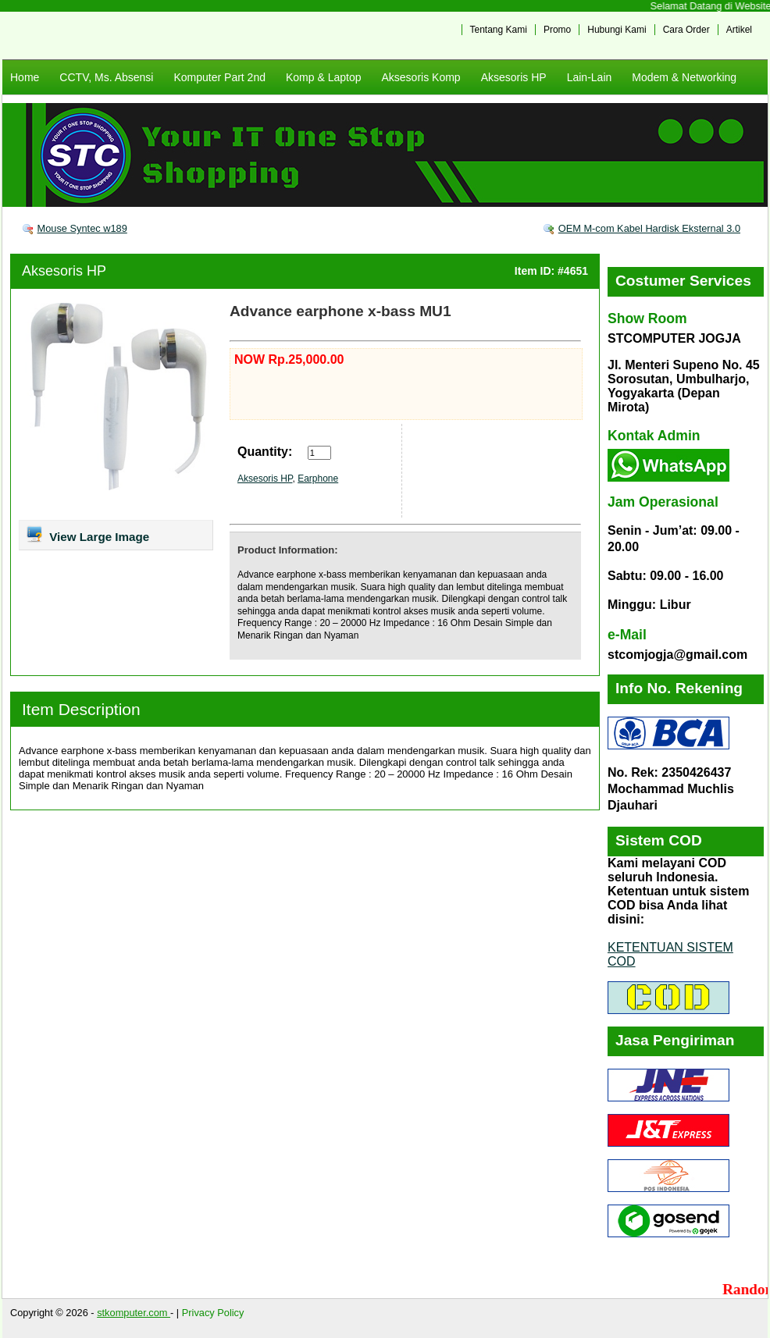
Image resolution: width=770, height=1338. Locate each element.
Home (24, 77)
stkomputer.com (133, 1312)
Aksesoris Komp (420, 77)
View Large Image (87, 534)
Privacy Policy (213, 1312)
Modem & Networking (684, 77)
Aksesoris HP (514, 77)
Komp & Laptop (324, 77)
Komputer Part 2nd (219, 77)
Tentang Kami (498, 29)
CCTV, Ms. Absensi (106, 77)
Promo (557, 29)
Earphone (318, 478)
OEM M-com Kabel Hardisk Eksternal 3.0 (649, 228)
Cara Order (686, 29)
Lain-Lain (589, 77)
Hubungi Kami (616, 29)
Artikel (739, 29)
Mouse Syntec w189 (82, 228)
